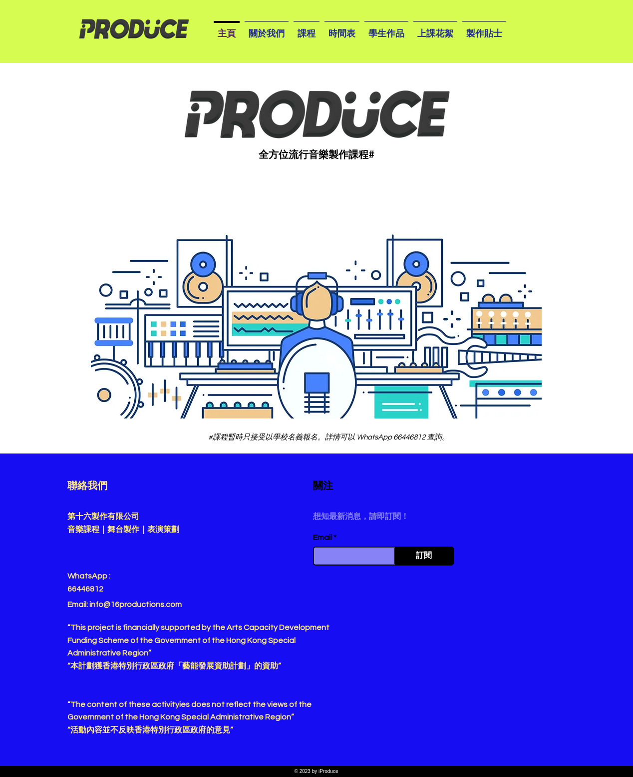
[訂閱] (424, 556)
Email (322, 538)
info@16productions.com (135, 604)
